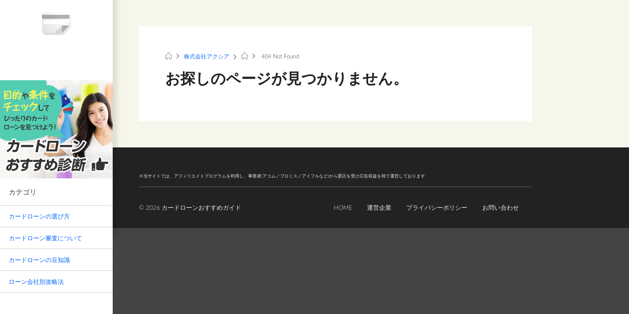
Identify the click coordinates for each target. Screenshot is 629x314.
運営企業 (379, 207)
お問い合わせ (500, 207)
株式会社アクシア (206, 56)
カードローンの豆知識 (39, 259)
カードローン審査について (45, 238)
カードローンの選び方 (39, 216)
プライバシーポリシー (436, 207)
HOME (343, 207)
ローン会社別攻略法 (36, 281)
